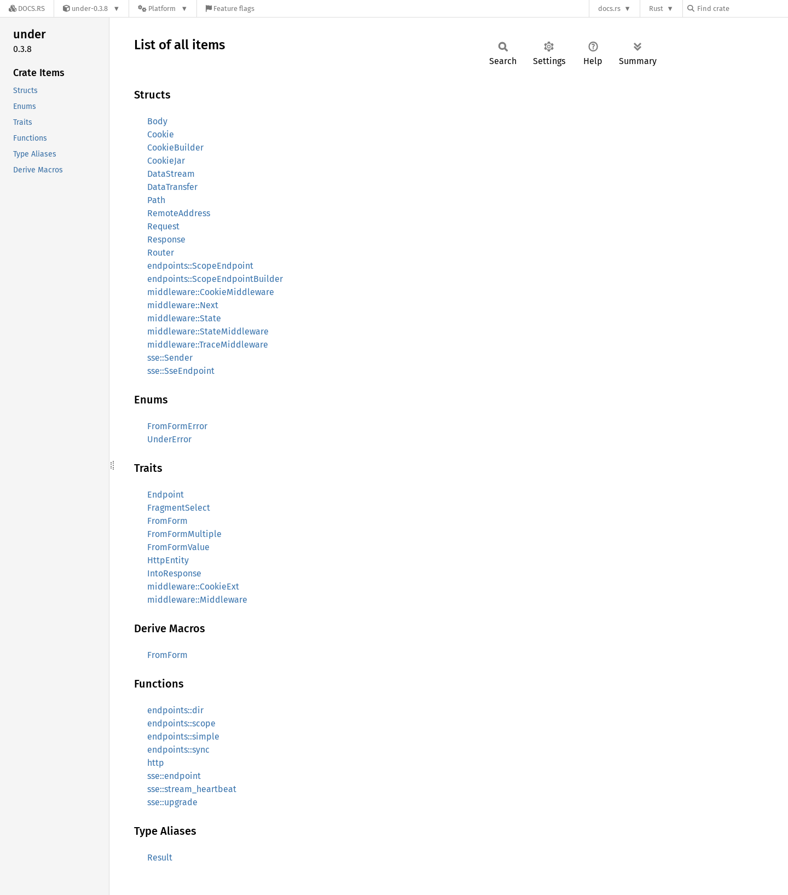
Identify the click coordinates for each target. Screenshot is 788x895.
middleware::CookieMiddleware (210, 292)
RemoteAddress (178, 213)
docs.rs (609, 8)
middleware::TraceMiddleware (207, 344)
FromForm (167, 521)
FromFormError (177, 426)
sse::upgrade (172, 802)
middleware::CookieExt (193, 586)
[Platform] (162, 8)
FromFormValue (178, 547)
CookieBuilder (175, 147)
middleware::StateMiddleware (208, 331)
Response (166, 239)
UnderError (169, 439)
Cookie (160, 134)
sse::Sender (170, 358)
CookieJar (166, 160)
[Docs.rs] (27, 8)
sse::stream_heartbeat (191, 789)
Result (159, 857)
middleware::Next (182, 305)
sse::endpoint (174, 776)
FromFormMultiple (184, 534)
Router (160, 252)
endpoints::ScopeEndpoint (200, 266)
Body (157, 121)
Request (163, 226)
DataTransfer (172, 187)
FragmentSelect (178, 508)
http (155, 763)
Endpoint (165, 494)
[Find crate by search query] (742, 8)
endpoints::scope (181, 723)
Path (156, 200)
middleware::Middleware (197, 599)
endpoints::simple (183, 736)
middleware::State (184, 318)
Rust (656, 8)
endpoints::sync (178, 749)
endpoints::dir (175, 710)
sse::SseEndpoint (181, 371)
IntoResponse (174, 573)
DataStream (171, 174)
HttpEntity (168, 560)
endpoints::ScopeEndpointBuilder (215, 279)
